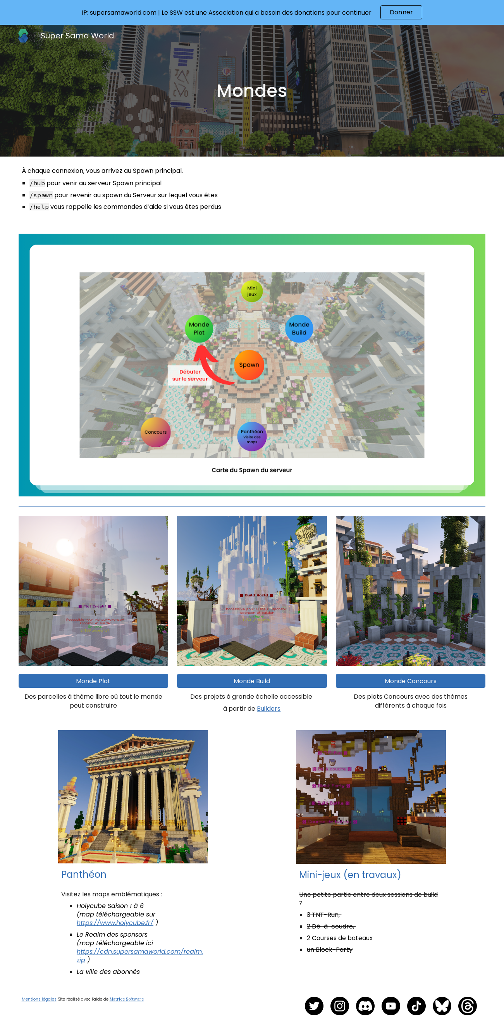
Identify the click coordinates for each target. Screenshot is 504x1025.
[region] (252, 12)
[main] (252, 90)
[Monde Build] (252, 681)
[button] (94, 681)
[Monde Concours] (410, 681)
